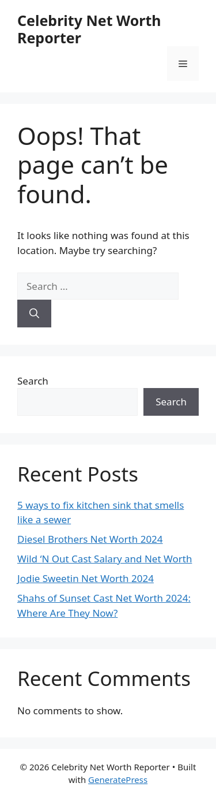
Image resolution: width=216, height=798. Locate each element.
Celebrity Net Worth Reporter (89, 28)
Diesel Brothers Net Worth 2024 (90, 539)
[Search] (34, 313)
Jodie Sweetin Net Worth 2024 (85, 578)
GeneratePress (117, 779)
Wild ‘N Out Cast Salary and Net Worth (104, 558)
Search (32, 380)
